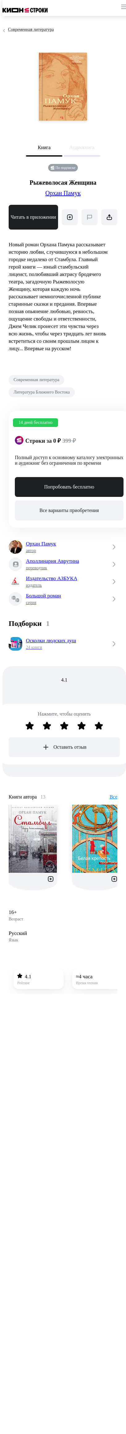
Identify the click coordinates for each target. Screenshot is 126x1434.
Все (113, 796)
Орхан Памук (63, 193)
